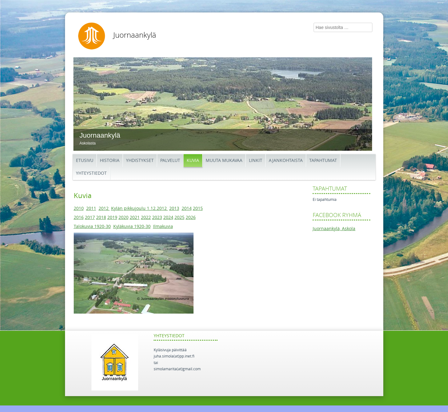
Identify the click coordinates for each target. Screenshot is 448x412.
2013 (174, 208)
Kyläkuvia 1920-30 (132, 226)
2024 (168, 217)
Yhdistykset (140, 160)
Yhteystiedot (91, 173)
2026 (191, 217)
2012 (104, 208)
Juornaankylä (134, 35)
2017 (90, 217)
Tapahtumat (323, 160)
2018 (101, 217)
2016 (79, 217)
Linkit (255, 160)
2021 (135, 217)
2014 (187, 208)
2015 (198, 208)
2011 (91, 208)
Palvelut (170, 160)
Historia (109, 160)
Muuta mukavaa (224, 160)
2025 (179, 217)
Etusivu (84, 160)
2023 (157, 217)
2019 (112, 217)
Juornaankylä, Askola (334, 228)
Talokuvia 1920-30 (92, 226)
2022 (146, 217)
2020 (123, 217)
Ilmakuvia (163, 226)
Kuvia (193, 160)
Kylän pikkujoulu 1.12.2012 (139, 208)
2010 (79, 208)
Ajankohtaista (286, 160)
